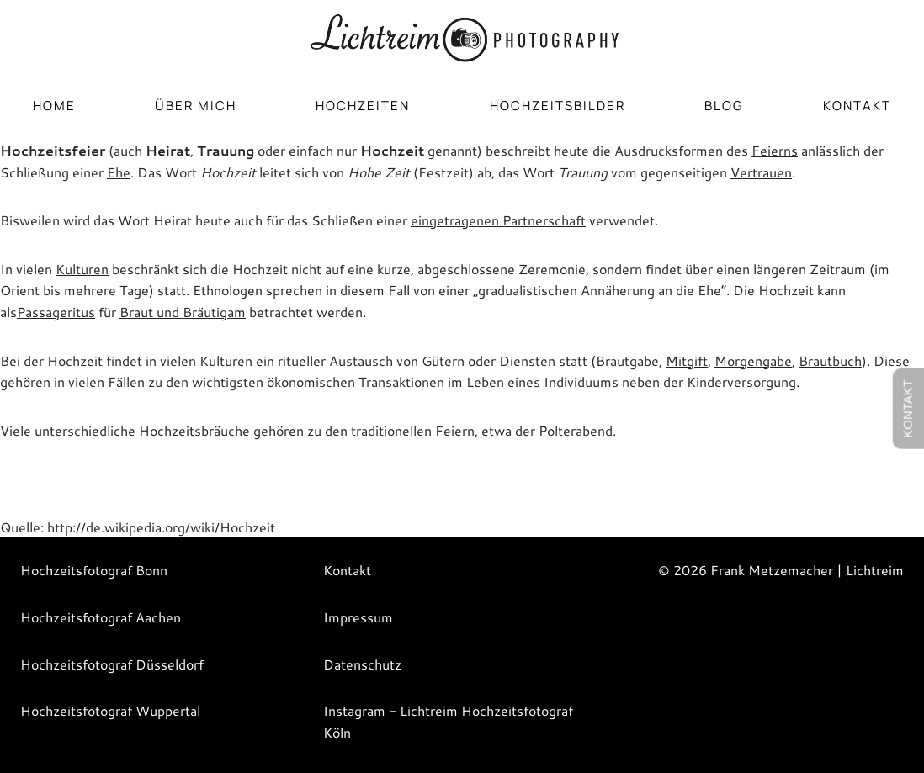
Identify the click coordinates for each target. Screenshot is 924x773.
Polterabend (576, 430)
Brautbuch (830, 360)
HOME (54, 105)
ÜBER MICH (195, 105)
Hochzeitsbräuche (194, 430)
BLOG (724, 105)
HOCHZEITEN (363, 105)
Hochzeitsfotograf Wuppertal (110, 710)
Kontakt (857, 105)
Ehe (118, 172)
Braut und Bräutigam (182, 311)
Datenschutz (362, 664)
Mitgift (687, 360)
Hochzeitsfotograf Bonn (93, 570)
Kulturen (82, 268)
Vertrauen (761, 172)
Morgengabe (753, 360)
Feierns (774, 150)
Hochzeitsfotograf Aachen (100, 617)
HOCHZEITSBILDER (557, 105)
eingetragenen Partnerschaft (498, 220)
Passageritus (56, 311)
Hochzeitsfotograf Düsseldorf (112, 664)
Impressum (358, 617)
